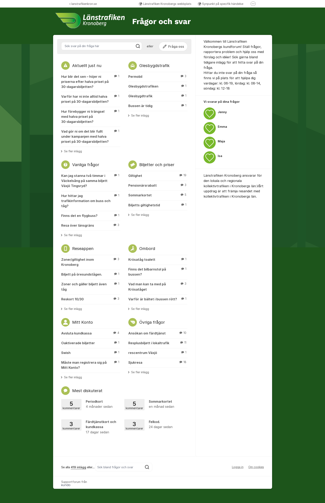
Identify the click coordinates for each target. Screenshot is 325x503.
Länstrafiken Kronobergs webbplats (165, 3)
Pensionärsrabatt (157, 185)
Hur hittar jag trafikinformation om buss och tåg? (90, 200)
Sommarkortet (157, 195)
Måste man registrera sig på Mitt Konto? (90, 365)
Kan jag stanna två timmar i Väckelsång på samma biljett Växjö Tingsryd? (90, 180)
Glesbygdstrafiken (157, 86)
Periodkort (91, 404)
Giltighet (157, 175)
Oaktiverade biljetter (90, 343)
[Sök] (138, 46)
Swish (90, 352)
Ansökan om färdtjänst (157, 333)
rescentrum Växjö (157, 352)
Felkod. (154, 424)
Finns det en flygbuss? (90, 215)
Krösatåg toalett (157, 259)
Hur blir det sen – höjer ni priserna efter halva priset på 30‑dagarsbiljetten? (90, 81)
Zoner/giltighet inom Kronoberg (90, 262)
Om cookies (256, 467)
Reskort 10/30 (90, 299)
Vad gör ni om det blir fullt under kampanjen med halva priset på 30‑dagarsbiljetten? (90, 136)
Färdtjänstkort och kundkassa (91, 427)
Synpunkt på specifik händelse (220, 3)
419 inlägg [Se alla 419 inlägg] (78, 467)
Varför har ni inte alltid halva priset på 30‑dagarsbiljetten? (90, 99)
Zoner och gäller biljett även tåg (90, 286)
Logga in (237, 467)
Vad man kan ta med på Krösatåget (157, 286)
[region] (233, 132)
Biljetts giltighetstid (157, 205)
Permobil (157, 76)
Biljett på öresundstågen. (90, 274)
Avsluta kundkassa (90, 333)
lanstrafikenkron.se (83, 3)
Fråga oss (173, 46)
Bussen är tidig (157, 105)
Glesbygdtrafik (157, 96)
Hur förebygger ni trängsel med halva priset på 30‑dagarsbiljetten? (90, 116)
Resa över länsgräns (90, 225)
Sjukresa (157, 362)
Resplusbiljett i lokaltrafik (157, 343)
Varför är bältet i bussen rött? (157, 299)
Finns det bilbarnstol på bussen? (157, 271)
